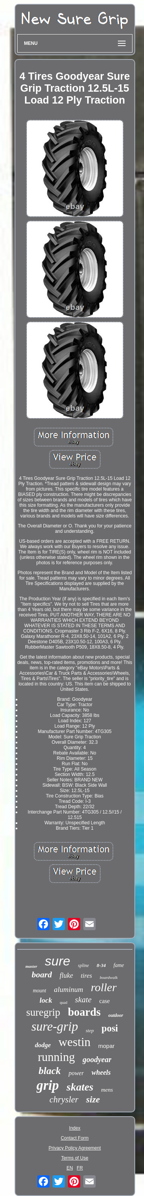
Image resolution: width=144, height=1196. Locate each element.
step (90, 1030)
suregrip (43, 1012)
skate (83, 999)
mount (39, 990)
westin (74, 1042)
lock (46, 1000)
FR (80, 1168)
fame (119, 965)
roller (103, 987)
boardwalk (109, 977)
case (104, 1001)
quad (63, 1002)
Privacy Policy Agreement (74, 1148)
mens (107, 1090)
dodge (43, 1045)
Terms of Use (74, 1158)
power (76, 1073)
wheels (101, 1072)
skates (79, 1087)
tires (86, 975)
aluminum (68, 989)
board (42, 974)
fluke (66, 975)
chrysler (64, 1099)
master (31, 966)
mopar (106, 1046)
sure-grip (54, 1026)
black (50, 1070)
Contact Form (75, 1138)
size (93, 1099)
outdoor (115, 1015)
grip (47, 1085)
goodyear (97, 1059)
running (56, 1057)
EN (69, 1168)
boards (84, 1012)
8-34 (101, 965)
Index (74, 1128)
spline (83, 965)
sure (57, 961)
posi (109, 1028)
